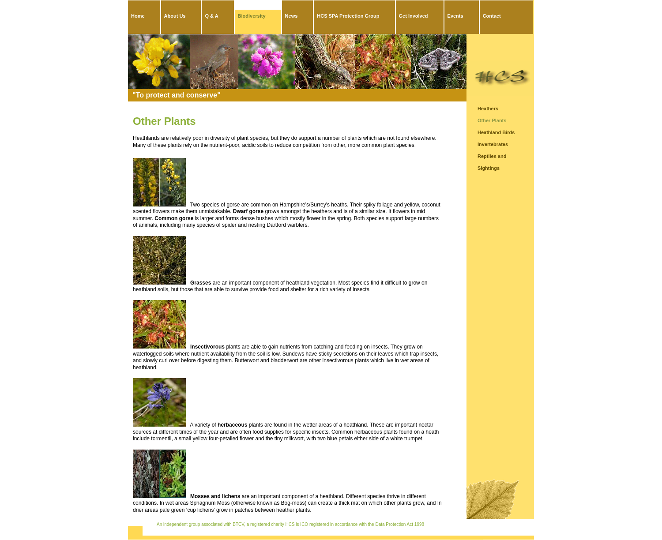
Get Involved (413, 16)
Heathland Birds (496, 132)
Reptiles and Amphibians (492, 157)
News (291, 16)
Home (138, 16)
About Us (175, 16)
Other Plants (492, 120)
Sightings (489, 168)
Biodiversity (252, 16)
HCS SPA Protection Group (348, 16)
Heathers (488, 108)
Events (455, 16)
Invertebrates (493, 144)
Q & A (211, 16)
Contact (492, 16)
